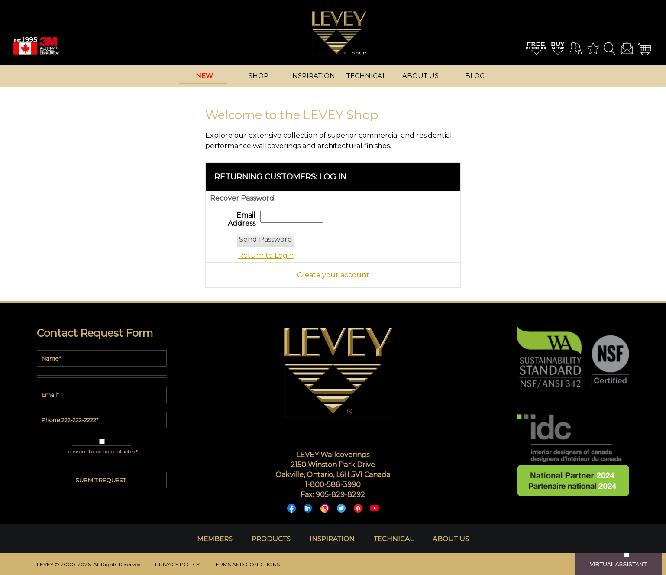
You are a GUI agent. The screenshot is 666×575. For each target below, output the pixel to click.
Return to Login (266, 255)
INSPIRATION (332, 539)
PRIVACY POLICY (177, 564)
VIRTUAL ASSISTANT (618, 564)
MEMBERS (215, 539)
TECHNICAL (394, 539)
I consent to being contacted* (101, 451)
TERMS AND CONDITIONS (246, 564)
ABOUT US (451, 539)
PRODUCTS (271, 539)
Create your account (333, 275)
